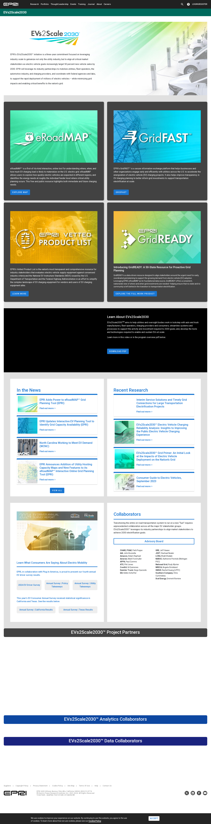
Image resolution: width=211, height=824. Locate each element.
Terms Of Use (84, 786)
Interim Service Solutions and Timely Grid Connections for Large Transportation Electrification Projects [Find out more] (161, 403)
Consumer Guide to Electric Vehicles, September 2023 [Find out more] (159, 479)
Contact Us (107, 786)
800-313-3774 (86, 791)
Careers (107, 4)
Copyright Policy (22, 786)
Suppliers (7, 786)
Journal (91, 4)
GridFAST (121, 192)
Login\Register (199, 4)
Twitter (187, 793)
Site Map (71, 786)
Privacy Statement (40, 786)
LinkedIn (193, 793)
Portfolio (45, 4)
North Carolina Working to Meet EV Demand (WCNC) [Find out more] (66, 444)
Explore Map (20, 192)
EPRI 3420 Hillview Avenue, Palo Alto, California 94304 (58, 791)
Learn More (19, 294)
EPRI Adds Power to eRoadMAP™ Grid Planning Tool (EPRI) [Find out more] (63, 401)
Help (96, 786)
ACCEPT (154, 818)
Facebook (199, 793)
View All (57, 490)
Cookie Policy (57, 786)
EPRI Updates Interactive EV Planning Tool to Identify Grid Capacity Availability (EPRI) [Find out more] (67, 423)
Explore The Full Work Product (135, 294)
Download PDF (118, 351)
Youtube (205, 793)
